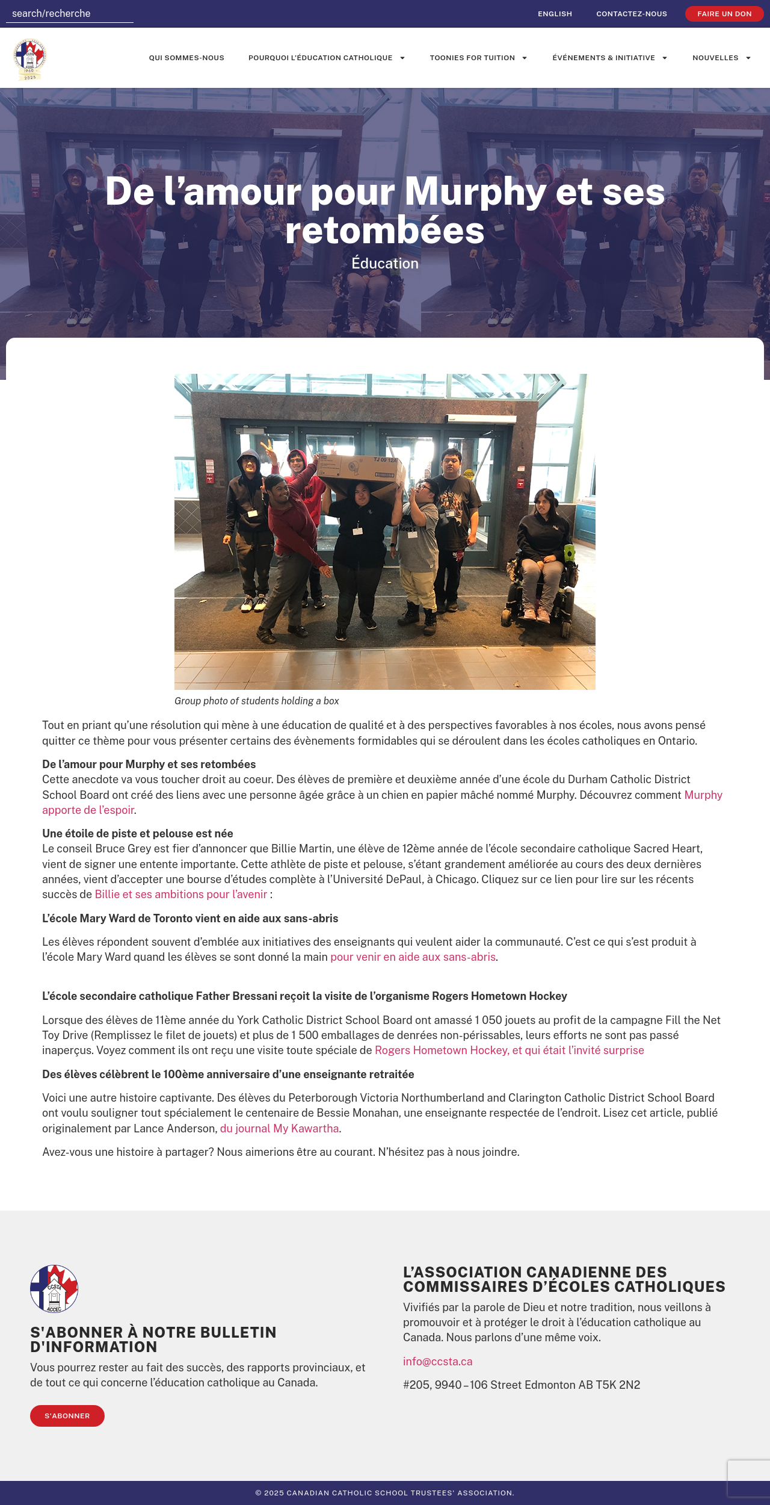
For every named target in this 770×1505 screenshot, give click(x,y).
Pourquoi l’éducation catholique (327, 57)
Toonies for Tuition (479, 57)
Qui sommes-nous (186, 58)
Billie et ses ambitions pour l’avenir (181, 894)
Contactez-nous (631, 14)
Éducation (385, 263)
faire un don (724, 14)
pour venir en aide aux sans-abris (413, 957)
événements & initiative (610, 57)
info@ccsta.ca (438, 1361)
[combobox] (70, 14)
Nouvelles (722, 57)
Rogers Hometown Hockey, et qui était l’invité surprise (509, 1050)
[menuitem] (555, 14)
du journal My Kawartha (279, 1128)
